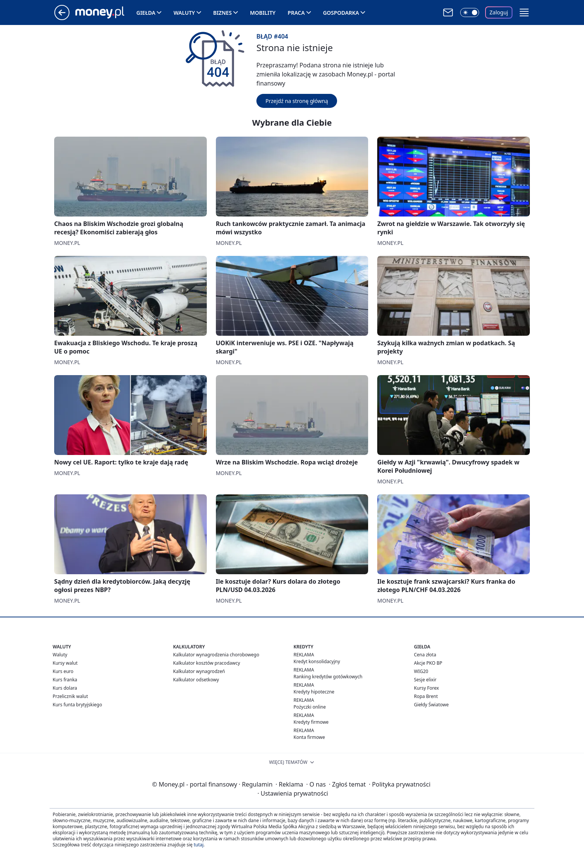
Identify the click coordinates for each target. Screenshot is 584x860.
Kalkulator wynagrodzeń (199, 671)
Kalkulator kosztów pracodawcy (206, 663)
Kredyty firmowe (311, 722)
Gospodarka (341, 12)
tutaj (198, 844)
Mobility (263, 12)
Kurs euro (63, 671)
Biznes (222, 12)
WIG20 (421, 671)
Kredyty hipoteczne (314, 692)
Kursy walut (65, 663)
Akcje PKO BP (428, 663)
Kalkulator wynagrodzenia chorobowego (216, 654)
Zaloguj (499, 12)
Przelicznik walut (70, 696)
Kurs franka (65, 679)
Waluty (184, 12)
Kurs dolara (65, 688)
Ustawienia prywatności (293, 793)
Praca (296, 12)
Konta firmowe (309, 737)
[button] (524, 12)
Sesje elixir (425, 679)
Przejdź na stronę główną (296, 100)
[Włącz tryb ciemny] (469, 12)
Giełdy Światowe (431, 704)
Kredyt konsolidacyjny (317, 661)
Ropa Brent (426, 696)
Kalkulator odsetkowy (196, 679)
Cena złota (425, 654)
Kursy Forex (426, 688)
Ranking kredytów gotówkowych (328, 676)
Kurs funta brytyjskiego (77, 704)
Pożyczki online (310, 707)
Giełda (145, 12)
